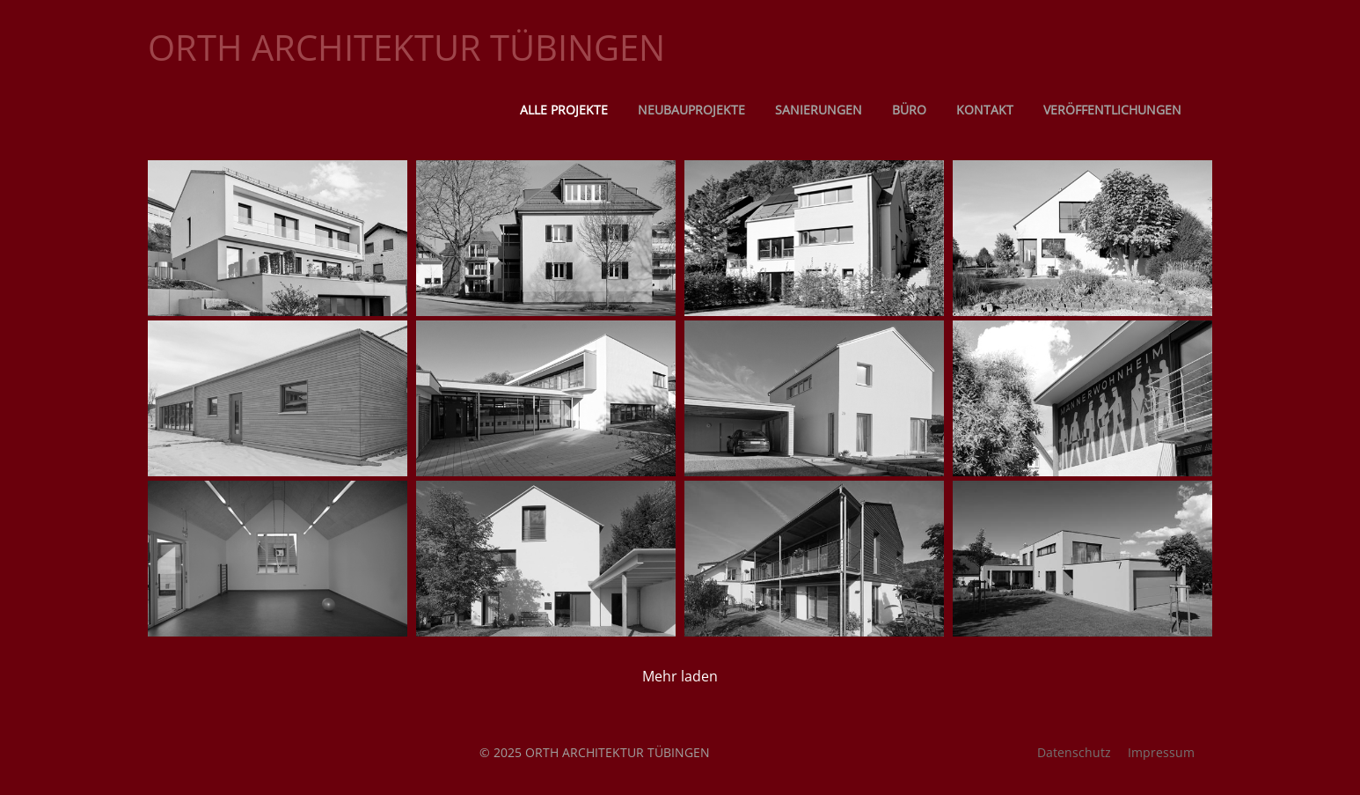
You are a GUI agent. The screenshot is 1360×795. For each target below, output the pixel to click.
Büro (909, 109)
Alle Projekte (564, 109)
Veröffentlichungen (1112, 109)
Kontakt (984, 109)
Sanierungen (818, 109)
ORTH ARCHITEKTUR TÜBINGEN (406, 47)
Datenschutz (1074, 752)
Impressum (1161, 752)
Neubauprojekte (691, 109)
